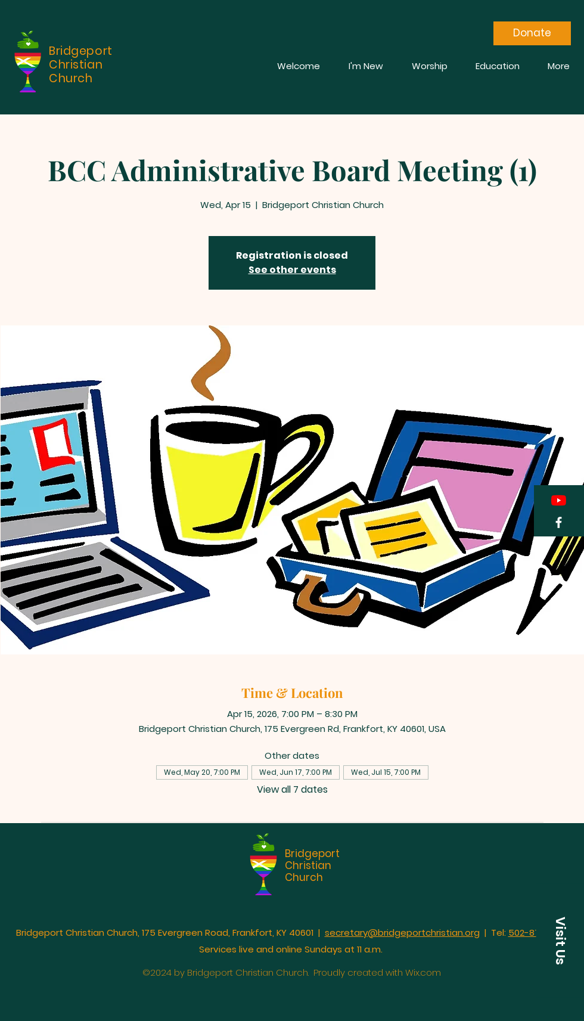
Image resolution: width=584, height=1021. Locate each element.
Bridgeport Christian (312, 859)
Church (304, 877)
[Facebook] (558, 522)
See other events (292, 270)
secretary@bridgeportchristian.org (402, 932)
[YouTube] (558, 500)
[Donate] (532, 33)
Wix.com (423, 972)
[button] (560, 941)
